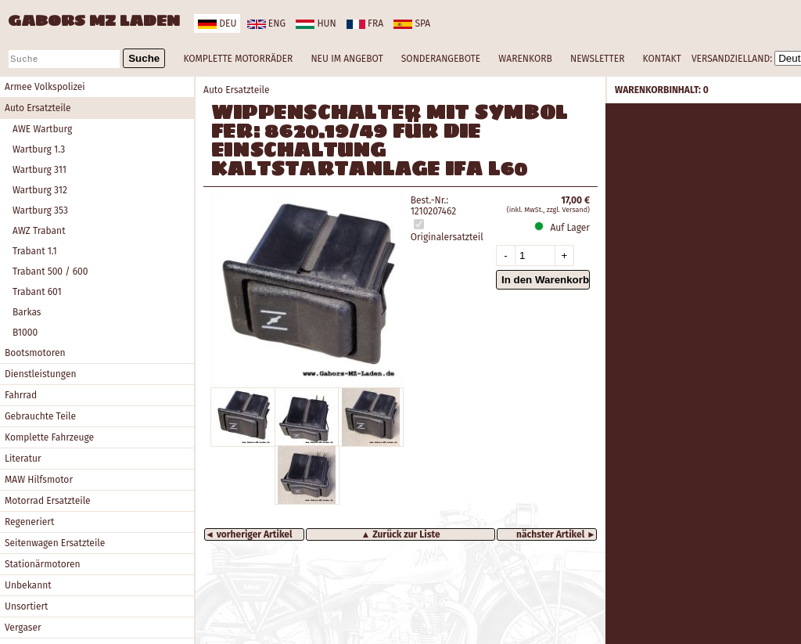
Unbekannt (28, 585)
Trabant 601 (37, 291)
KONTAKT (662, 58)
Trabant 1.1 (35, 251)
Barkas (27, 312)
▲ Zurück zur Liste (400, 534)
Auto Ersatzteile (38, 108)
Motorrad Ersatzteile (48, 500)
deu (217, 23)
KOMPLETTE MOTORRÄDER (238, 58)
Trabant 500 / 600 (50, 271)
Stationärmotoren (43, 564)
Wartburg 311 (39, 169)
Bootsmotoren (35, 352)
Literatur (23, 458)
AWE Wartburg (42, 129)
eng (266, 23)
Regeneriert (29, 521)
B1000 (25, 332)
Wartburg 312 (40, 190)
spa (411, 23)
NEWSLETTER (597, 58)
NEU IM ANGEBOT (347, 58)
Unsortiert (26, 606)
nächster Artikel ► (556, 534)
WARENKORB (524, 58)
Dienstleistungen (40, 374)
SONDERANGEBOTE (440, 58)
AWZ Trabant (39, 230)
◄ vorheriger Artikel (249, 534)
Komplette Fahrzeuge (49, 437)
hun (316, 23)
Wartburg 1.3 (39, 149)
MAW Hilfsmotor (39, 479)
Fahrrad (21, 395)
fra (365, 23)
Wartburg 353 (40, 210)
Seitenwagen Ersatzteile (55, 543)
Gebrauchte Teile (40, 416)
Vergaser (23, 627)
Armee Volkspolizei (45, 86)
